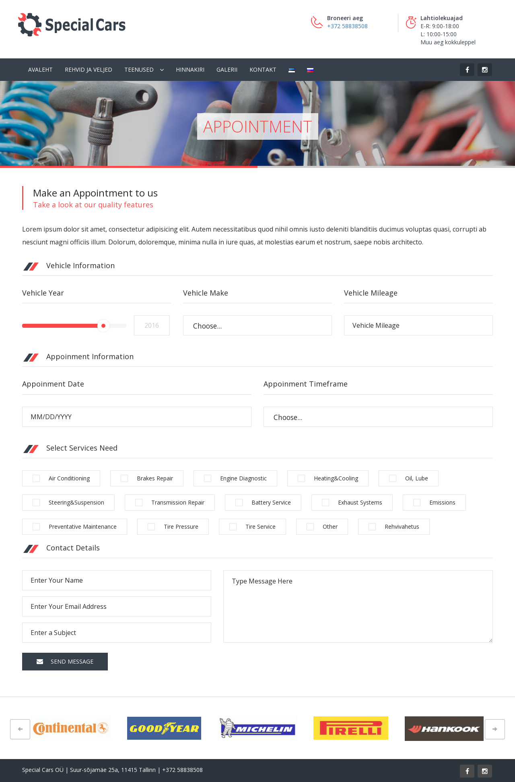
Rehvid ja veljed (88, 69)
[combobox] (257, 325)
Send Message (65, 661)
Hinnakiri (190, 69)
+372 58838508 (347, 26)
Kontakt (262, 69)
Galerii (226, 69)
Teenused (139, 69)
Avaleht (40, 69)
